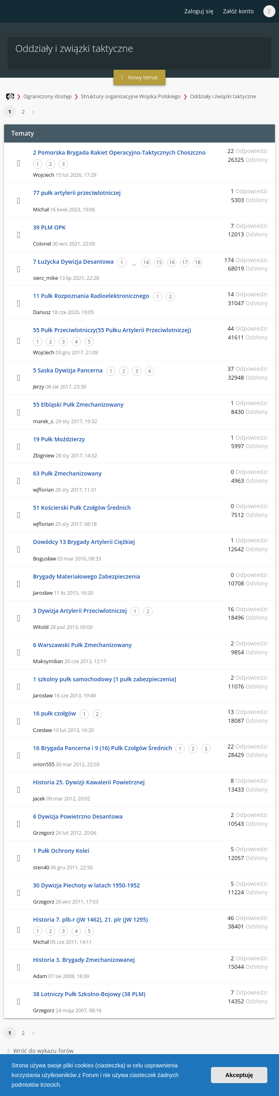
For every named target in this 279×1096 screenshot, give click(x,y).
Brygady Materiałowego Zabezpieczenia (86, 576)
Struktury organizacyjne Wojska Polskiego (131, 96)
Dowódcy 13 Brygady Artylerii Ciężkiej (84, 542)
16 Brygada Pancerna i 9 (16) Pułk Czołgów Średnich (102, 748)
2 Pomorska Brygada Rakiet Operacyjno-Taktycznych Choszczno (119, 152)
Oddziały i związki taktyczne (223, 96)
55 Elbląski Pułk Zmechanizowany (78, 404)
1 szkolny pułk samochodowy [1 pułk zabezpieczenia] (104, 679)
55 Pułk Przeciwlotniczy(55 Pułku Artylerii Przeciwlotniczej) (112, 330)
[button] (64, 1085)
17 (185, 262)
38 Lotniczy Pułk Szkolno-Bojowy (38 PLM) (89, 994)
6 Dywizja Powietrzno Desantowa (78, 816)
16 (172, 262)
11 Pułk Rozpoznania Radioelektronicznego (91, 296)
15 (159, 262)
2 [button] (23, 111)
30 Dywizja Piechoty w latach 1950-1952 (86, 885)
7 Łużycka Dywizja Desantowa (73, 261)
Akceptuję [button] (239, 1075)
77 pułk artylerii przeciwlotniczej (77, 192)
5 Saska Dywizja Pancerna (68, 370)
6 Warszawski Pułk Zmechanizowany (82, 645)
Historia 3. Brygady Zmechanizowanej (84, 960)
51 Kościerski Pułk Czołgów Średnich (82, 507)
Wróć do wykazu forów (41, 1051)
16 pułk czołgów (54, 713)
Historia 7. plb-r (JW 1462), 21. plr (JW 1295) (90, 919)
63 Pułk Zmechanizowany (67, 473)
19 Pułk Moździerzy (59, 439)
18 (197, 262)
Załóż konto (238, 11)
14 (146, 262)
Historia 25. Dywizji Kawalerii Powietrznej (89, 782)
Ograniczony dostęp (47, 96)
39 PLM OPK (49, 227)
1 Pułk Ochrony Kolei (61, 850)
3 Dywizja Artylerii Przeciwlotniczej (80, 610)
